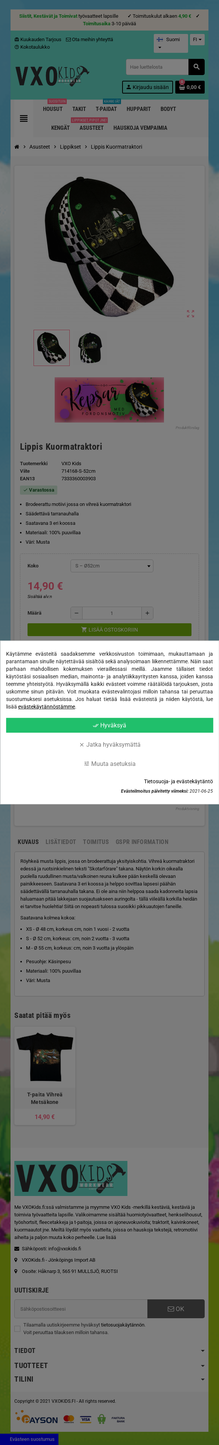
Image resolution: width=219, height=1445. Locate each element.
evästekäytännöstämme (46, 707)
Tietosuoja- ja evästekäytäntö (178, 781)
